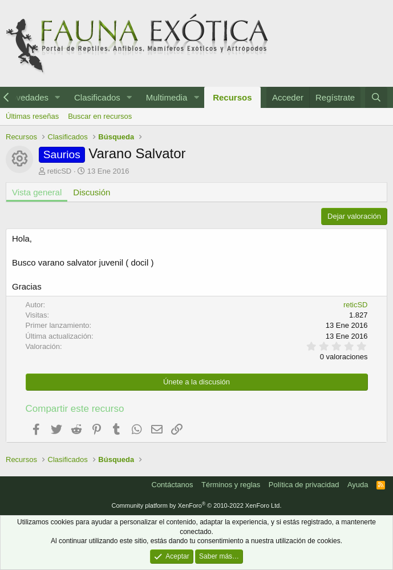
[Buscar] (376, 97)
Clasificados (97, 97)
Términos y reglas (230, 484)
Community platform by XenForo (197, 505)
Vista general (37, 192)
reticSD (59, 171)
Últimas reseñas (32, 116)
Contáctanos (172, 484)
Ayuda (357, 484)
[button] (58, 97)
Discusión (91, 192)
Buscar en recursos (100, 116)
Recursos (232, 97)
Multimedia (167, 97)
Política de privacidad (304, 484)
